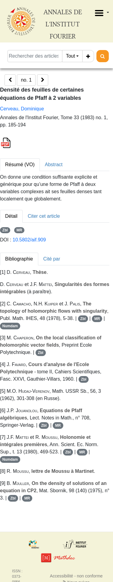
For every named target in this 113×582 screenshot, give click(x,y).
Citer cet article (44, 216)
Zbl (5, 230)
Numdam (10, 326)
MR (19, 230)
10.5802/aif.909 (29, 239)
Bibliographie (19, 258)
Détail (11, 216)
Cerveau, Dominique (22, 108)
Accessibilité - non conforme (76, 576)
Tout (70, 56)
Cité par (51, 258)
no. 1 (26, 79)
